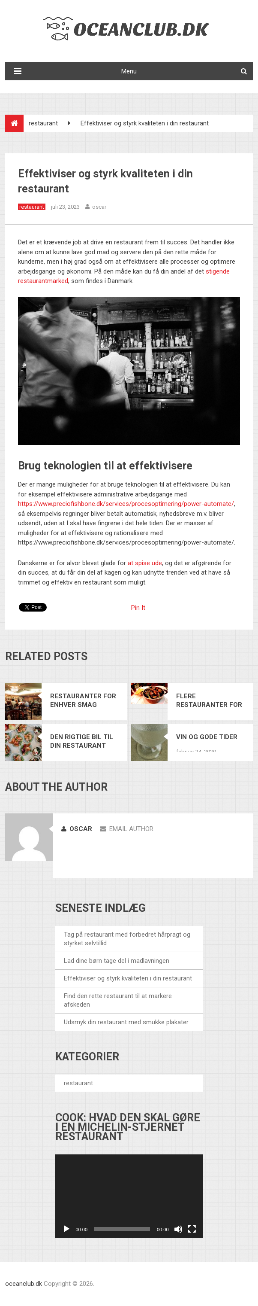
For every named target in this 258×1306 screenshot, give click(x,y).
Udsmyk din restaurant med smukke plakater (126, 1022)
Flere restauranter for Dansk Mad (209, 700)
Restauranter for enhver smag (83, 700)
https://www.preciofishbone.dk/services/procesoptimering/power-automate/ (126, 504)
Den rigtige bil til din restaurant (81, 741)
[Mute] (178, 1229)
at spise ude (145, 563)
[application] (129, 1196)
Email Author (126, 829)
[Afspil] (66, 1229)
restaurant (43, 123)
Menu (129, 71)
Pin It (138, 608)
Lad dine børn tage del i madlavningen (116, 961)
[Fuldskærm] (192, 1229)
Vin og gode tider (206, 737)
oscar (99, 207)
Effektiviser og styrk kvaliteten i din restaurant (128, 978)
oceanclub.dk (23, 1284)
